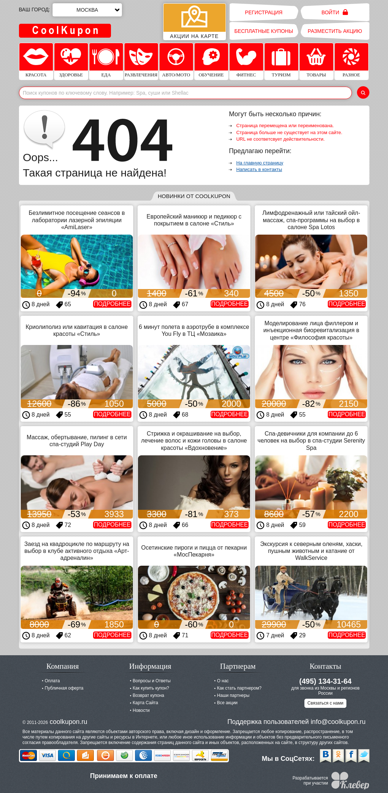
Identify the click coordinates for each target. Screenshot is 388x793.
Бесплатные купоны (263, 31)
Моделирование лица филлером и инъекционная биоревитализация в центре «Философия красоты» (311, 330)
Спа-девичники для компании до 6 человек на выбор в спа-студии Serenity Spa (311, 440)
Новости (141, 710)
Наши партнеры (233, 695)
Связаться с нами (325, 703)
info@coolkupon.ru (338, 721)
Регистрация (264, 12)
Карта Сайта (145, 702)
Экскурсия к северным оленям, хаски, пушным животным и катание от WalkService (311, 551)
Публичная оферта (64, 688)
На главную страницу (259, 163)
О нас (223, 680)
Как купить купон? (151, 688)
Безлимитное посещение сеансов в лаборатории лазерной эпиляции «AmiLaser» (76, 220)
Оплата (52, 680)
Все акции (227, 702)
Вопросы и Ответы (152, 680)
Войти (335, 12)
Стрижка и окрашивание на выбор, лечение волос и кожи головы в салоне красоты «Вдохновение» (194, 440)
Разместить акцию (335, 31)
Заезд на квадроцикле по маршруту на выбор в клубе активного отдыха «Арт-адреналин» (76, 551)
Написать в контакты (259, 169)
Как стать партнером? (239, 688)
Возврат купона (148, 695)
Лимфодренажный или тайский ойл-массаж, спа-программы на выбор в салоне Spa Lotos (311, 220)
